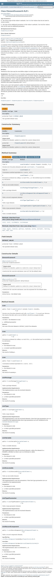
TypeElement (30, 200)
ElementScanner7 (6, 35)
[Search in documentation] (45, 7)
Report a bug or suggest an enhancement (11, 565)
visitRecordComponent (26, 193)
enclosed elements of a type (10, 421)
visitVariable (24, 211)
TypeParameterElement (39, 205)
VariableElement (34, 211)
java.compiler (4, 7)
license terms (43, 1)
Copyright (3, 572)
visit (4, 222)
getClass (21, 229)
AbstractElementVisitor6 (13, 42)
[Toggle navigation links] (2, 4)
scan (21, 164)
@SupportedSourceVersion (8, 38)
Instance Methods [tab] (19, 157)
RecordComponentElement (41, 193)
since (12, 261)
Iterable (26, 164)
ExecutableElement (36, 182)
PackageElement (33, 187)
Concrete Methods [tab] (33, 157)
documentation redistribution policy (39, 575)
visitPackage (24, 187)
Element (38, 164)
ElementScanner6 (29, 7)
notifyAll (40, 229)
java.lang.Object (5, 13)
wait (3, 230)
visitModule (15, 222)
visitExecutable (25, 182)
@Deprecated (6, 261)
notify (34, 229)
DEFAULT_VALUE (18, 116)
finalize (14, 229)
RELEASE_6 (20, 38)
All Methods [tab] (7, 157)
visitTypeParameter (26, 205)
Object (34, 226)
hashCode (28, 229)
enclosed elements (25, 48)
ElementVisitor (5, 30)
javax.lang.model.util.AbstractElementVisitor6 (16, 15)
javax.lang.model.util (16, 7)
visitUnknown (24, 222)
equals (9, 229)
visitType (23, 200)
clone (4, 229)
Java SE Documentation (38, 567)
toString (47, 229)
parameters (34, 48)
